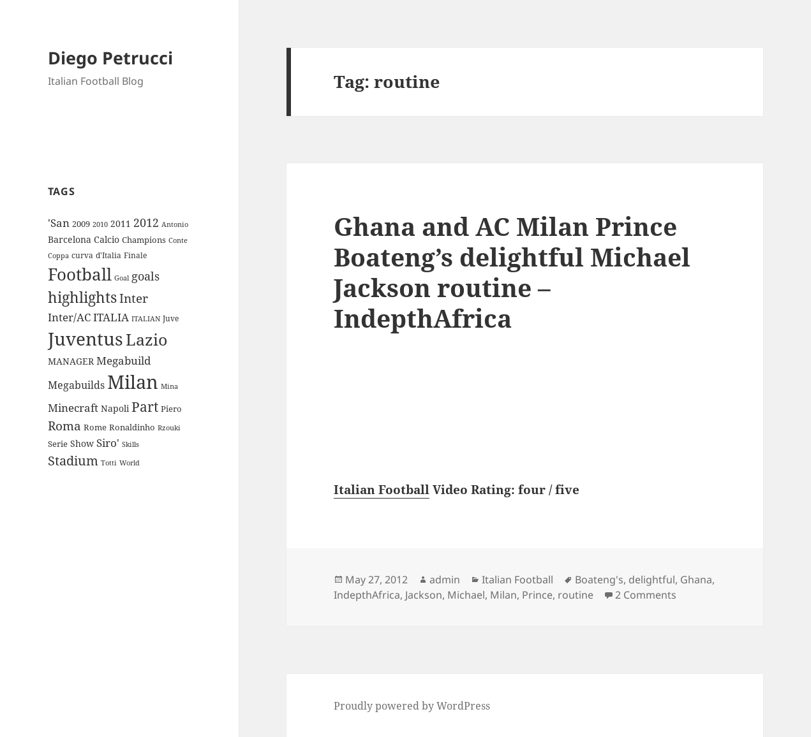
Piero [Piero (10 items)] (171, 408)
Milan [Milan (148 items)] (132, 382)
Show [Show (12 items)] (82, 443)
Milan (503, 595)
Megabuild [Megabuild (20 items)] (123, 360)
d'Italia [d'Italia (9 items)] (108, 255)
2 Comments (645, 595)
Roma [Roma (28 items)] (64, 426)
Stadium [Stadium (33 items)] (73, 460)
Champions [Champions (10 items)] (144, 239)
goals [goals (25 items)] (145, 276)
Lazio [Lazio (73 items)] (146, 339)
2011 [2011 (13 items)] (120, 223)
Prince (537, 595)
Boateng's (599, 580)
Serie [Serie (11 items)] (58, 443)
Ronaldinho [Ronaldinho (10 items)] (132, 427)
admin (444, 580)
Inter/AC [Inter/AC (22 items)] (69, 317)
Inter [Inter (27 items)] (133, 298)
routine (575, 595)
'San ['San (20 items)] (59, 222)
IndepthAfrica (367, 595)
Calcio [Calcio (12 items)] (106, 239)
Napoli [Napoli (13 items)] (115, 408)
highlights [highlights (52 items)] (82, 297)
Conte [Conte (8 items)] (178, 240)
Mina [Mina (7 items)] (169, 386)
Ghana (696, 580)
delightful (652, 580)
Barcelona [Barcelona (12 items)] (69, 239)
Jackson (423, 595)
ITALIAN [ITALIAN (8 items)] (145, 318)
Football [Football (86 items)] (80, 274)
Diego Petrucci (110, 57)
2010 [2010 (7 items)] (100, 224)
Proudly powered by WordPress (412, 706)
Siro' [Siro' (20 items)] (107, 442)
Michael (466, 595)
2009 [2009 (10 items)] (81, 224)
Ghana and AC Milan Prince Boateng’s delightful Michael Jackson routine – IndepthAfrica (512, 272)
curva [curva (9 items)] (82, 255)
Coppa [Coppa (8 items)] (58, 255)
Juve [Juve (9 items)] (171, 318)
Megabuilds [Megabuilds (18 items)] (76, 385)
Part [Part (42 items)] (144, 406)
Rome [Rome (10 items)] (95, 427)
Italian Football (381, 489)
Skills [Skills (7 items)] (130, 444)
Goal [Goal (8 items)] (121, 277)
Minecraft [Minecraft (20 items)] (73, 407)
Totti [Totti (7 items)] (109, 462)
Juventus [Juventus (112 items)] (85, 339)
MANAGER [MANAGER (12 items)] (71, 361)
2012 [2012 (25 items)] (146, 222)
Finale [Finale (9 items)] (135, 255)
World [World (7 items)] (129, 462)
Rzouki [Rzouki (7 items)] (169, 427)
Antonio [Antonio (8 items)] (174, 224)
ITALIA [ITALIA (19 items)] (111, 317)
